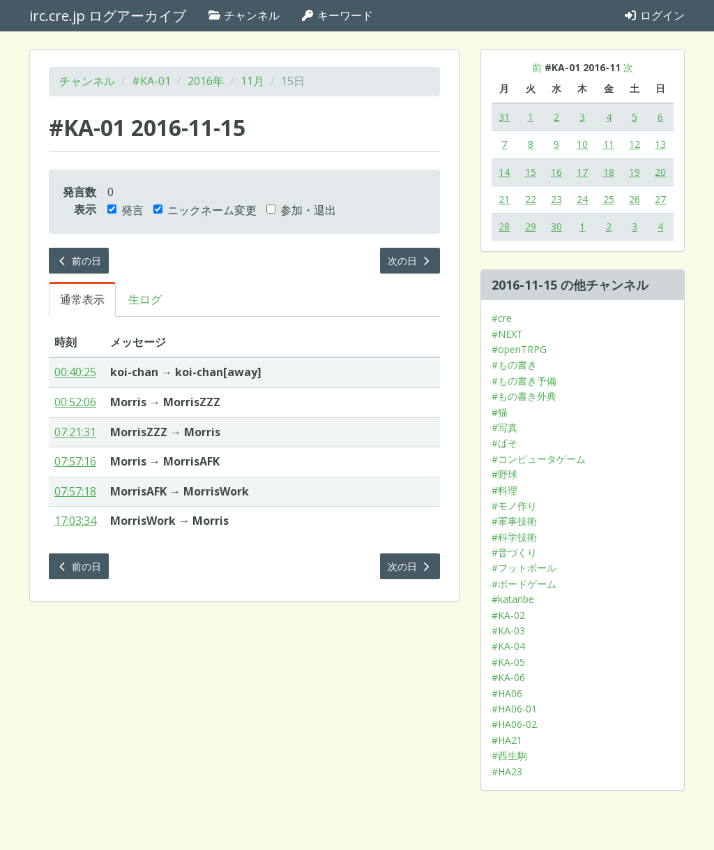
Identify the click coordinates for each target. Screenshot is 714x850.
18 (608, 172)
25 (608, 199)
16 (556, 172)
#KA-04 (508, 646)
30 (556, 226)
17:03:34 (75, 520)
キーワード (337, 15)
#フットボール (524, 567)
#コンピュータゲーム (539, 458)
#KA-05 (508, 662)
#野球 (504, 474)
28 (504, 226)
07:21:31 (75, 432)
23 (556, 199)
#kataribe (513, 599)
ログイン (654, 15)
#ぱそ (504, 442)
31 (504, 117)
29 (530, 226)
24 (582, 199)
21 (504, 199)
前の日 (78, 260)
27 (660, 199)
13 (660, 144)
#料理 (504, 490)
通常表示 (82, 299)
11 (608, 144)
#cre (502, 318)
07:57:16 (75, 461)
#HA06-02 (514, 724)
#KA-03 (508, 630)
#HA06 (507, 693)
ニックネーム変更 (205, 210)
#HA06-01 (514, 708)
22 (530, 199)
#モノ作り (514, 505)
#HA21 (507, 740)
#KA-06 (508, 677)
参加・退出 (301, 210)
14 (504, 172)
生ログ (145, 299)
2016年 (206, 81)
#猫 (500, 412)
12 (634, 144)
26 (634, 199)
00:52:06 (75, 402)
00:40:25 (75, 372)
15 (530, 172)
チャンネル (243, 15)
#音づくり (514, 552)
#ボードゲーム (524, 583)
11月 (252, 81)
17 (582, 172)
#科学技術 (514, 537)
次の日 (410, 260)
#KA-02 (508, 615)
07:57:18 (75, 491)
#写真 (504, 427)
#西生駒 (509, 755)
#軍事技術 (514, 521)
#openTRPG (519, 349)
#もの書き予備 (524, 380)
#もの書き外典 (524, 396)
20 (660, 172)
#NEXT (507, 334)
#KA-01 (151, 81)
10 (582, 144)
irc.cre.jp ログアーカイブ (107, 15)
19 (634, 172)
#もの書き (514, 364)
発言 (125, 210)
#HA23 (507, 771)
